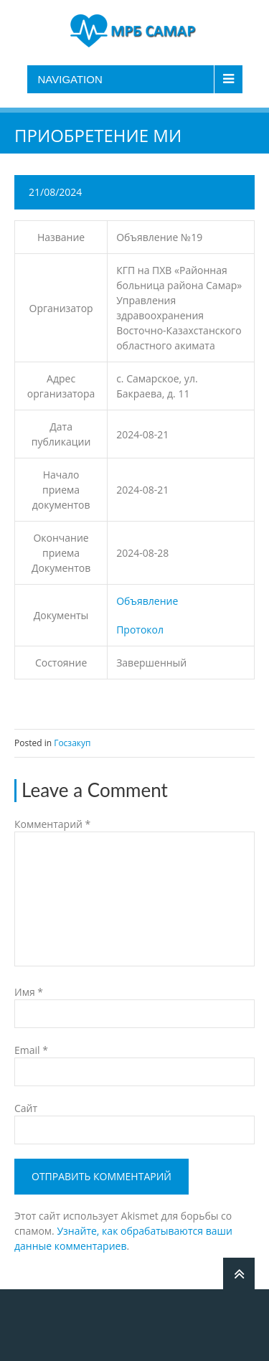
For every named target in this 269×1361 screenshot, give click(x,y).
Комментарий (52, 824)
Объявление (147, 601)
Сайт (25, 1108)
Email (31, 1050)
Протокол (140, 629)
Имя (28, 992)
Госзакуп (72, 743)
